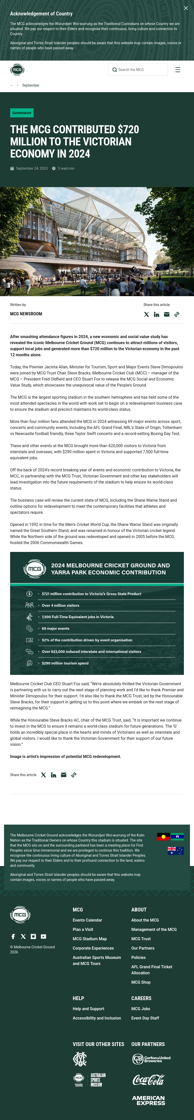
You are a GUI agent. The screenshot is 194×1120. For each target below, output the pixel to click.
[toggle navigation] (178, 70)
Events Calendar (87, 920)
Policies (138, 957)
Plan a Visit (83, 929)
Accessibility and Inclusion (97, 1018)
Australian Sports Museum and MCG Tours (97, 960)
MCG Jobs (140, 1008)
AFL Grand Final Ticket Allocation (151, 969)
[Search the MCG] (138, 70)
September (30, 85)
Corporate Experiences (93, 948)
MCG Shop (141, 982)
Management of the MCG (154, 929)
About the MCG (145, 920)
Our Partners (143, 948)
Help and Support (88, 1008)
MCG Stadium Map (90, 938)
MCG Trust (141, 938)
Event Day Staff (145, 1018)
